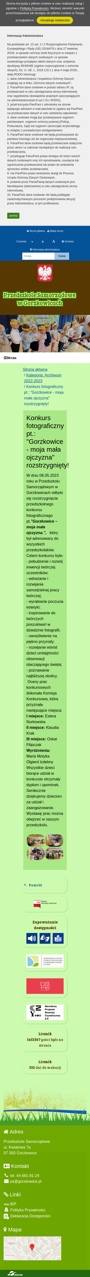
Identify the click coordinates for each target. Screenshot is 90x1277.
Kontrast (67, 241)
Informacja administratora (45, 249)
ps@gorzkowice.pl (23, 1181)
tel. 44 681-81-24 (21, 1176)
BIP (10, 1204)
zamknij (13, 215)
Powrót (35, 884)
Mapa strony (55, 231)
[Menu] (45, 357)
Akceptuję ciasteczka (54, 20)
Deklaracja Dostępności (27, 1216)
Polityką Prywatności (34, 8)
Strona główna (36, 231)
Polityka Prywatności (24, 1210)
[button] (84, 333)
